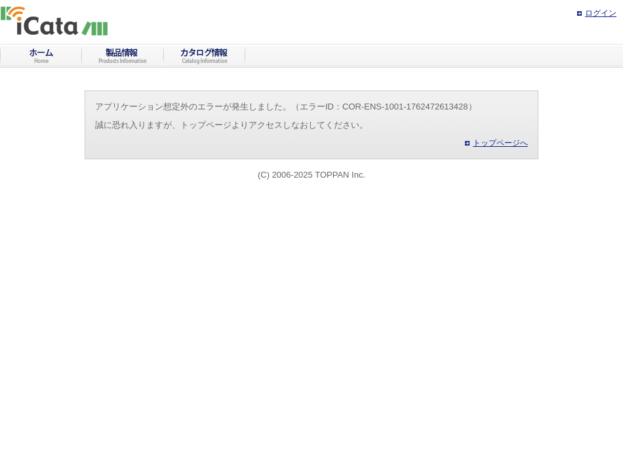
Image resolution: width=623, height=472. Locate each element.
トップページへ (500, 143)
